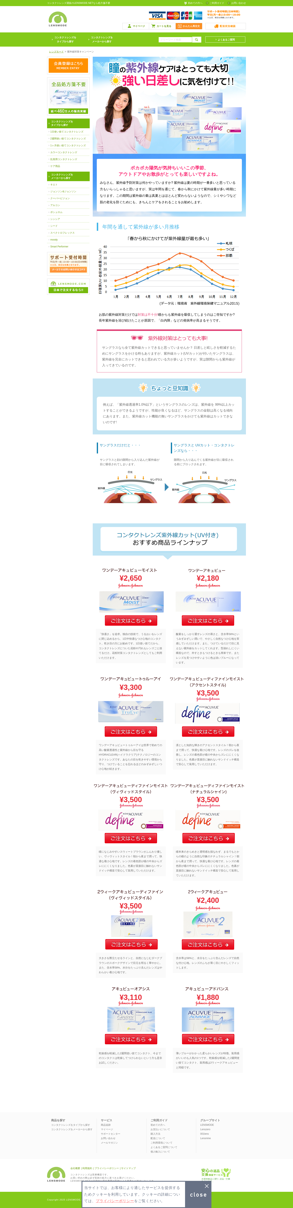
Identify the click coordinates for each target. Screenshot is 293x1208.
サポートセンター (110, 1133)
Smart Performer (59, 246)
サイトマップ (128, 1168)
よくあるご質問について (164, 1147)
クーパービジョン (60, 198)
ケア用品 (55, 166)
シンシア (55, 219)
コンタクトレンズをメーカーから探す (102, 39)
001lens (204, 1133)
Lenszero (205, 1129)
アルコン (55, 205)
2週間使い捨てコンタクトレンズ (68, 138)
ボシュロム (56, 212)
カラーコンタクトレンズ (63, 152)
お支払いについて (160, 1129)
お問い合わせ (238, 3)
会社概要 (75, 1168)
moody (54, 239)
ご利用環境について (161, 1142)
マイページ (139, 26)
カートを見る (164, 26)
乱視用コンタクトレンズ (63, 159)
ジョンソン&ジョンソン (63, 191)
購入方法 (155, 1133)
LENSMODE (207, 1125)
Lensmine (205, 1138)
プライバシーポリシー (107, 1168)
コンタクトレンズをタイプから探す (70, 1125)
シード (54, 225)
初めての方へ (195, 3)
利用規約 (87, 1168)
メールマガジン (109, 1142)
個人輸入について (160, 1151)
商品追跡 (106, 1125)
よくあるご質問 (226, 39)
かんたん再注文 (191, 26)
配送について (158, 1138)
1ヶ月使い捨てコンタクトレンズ (68, 145)
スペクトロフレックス (62, 232)
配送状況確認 (228, 26)
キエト (54, 184)
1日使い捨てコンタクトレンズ (66, 131)
